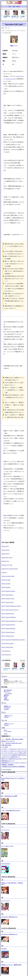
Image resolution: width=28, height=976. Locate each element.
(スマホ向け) (9, 693)
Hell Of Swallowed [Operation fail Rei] (11, 606)
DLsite (5, 515)
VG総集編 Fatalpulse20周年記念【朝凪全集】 (13, 766)
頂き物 (5, 733)
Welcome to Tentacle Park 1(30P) (14, 743)
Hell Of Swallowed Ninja (8, 613)
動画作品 (6, 695)
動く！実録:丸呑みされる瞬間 (9, 796)
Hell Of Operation (6, 587)
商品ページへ (14, 45)
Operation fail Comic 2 (7, 557)
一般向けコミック (8, 723)
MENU (18, 6)
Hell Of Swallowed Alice (8, 602)
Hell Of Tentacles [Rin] (7, 647)
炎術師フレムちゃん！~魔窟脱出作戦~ (11, 964)
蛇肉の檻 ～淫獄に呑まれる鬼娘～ (15, 739)
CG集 (5, 698)
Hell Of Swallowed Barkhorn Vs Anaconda (12, 621)
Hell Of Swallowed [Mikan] (8, 628)
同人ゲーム (7, 691)
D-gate (5, 730)
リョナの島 (5, 747)
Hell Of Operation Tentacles (8, 591)
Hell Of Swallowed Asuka (8, 598)
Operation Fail (5, 546)
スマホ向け (7, 707)
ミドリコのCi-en (7, 731)
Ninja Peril (4, 572)
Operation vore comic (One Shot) (10, 568)
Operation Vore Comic (7, 565)
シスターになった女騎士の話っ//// (11, 756)
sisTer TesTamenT (5, 863)
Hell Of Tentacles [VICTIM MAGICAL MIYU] (13, 639)
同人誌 (5, 696)
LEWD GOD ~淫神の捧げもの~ (9, 917)
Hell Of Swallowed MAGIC (8, 624)
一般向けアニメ (8, 715)
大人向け (6, 709)
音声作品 (6, 699)
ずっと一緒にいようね (7, 846)
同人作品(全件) (8, 690)
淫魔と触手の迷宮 (6, 745)
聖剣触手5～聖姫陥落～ (8, 764)
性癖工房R (5, 669)
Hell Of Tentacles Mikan (7, 643)
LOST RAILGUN (6, 651)
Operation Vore (5, 561)
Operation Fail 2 (5, 550)
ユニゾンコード (5, 829)
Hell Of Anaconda (6, 583)
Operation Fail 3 (5, 553)
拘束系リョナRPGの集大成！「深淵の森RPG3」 (12, 883)
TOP (10, 6)
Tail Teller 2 (4, 948)
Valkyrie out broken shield (8, 576)
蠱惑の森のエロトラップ (8, 760)
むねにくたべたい (23, 17)
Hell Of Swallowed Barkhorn (9, 617)
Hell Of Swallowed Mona (8, 636)
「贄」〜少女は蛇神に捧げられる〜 (10, 810)
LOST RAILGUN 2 (6, 654)
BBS (14, 6)
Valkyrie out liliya (6, 580)
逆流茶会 (5, 17)
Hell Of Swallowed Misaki (8, 632)
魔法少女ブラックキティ (8, 741)
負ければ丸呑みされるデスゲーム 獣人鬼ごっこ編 (13, 779)
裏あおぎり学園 (15, 17)
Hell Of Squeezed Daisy (7, 595)
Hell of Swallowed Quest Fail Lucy (10, 610)
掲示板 (5, 679)
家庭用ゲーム (7, 706)
